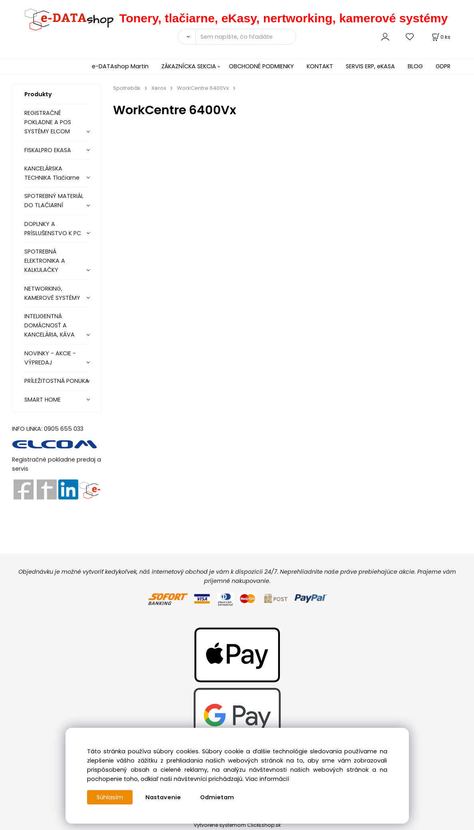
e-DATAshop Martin (120, 66)
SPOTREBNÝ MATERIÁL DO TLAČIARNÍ (53, 200)
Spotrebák (127, 88)
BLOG (415, 66)
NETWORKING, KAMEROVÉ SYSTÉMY (52, 293)
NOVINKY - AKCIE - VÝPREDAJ (50, 357)
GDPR (443, 66)
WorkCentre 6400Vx (203, 88)
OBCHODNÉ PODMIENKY (261, 66)
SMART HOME (42, 400)
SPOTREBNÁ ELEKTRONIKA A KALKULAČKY (44, 261)
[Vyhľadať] (186, 37)
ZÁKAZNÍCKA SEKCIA (188, 66)
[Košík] (440, 37)
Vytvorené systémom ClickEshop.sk (237, 825)
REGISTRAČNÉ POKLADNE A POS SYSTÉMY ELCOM (47, 122)
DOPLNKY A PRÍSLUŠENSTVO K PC (52, 228)
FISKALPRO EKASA (47, 150)
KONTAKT (320, 66)
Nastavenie (163, 797)
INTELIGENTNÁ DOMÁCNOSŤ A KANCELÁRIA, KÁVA (49, 325)
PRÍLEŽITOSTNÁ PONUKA (56, 381)
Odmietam (217, 797)
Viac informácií (267, 779)
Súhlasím (110, 797)
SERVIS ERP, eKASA (370, 66)
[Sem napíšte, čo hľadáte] (245, 37)
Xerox (158, 88)
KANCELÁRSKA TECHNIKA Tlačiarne (51, 173)
